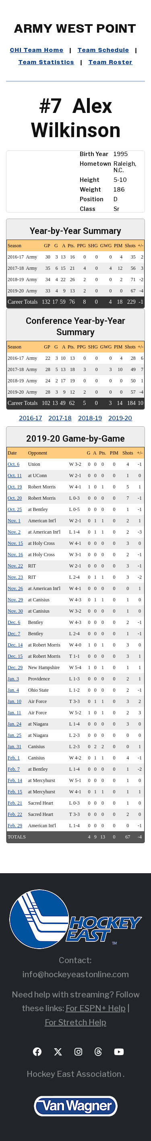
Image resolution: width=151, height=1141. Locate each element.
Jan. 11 (14, 712)
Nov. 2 (14, 532)
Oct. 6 (13, 464)
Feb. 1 (14, 758)
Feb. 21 (15, 803)
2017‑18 (60, 418)
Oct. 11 (15, 475)
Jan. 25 (14, 735)
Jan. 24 (14, 724)
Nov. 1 (14, 521)
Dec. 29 (15, 667)
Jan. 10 (14, 701)
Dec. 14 (15, 645)
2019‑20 (120, 418)
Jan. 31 (14, 746)
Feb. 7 (14, 769)
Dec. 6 (14, 622)
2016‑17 (30, 418)
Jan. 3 (13, 679)
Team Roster (111, 62)
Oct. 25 (15, 509)
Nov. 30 (15, 611)
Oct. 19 (15, 487)
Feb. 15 (15, 792)
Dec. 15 (15, 656)
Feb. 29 (15, 825)
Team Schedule (103, 50)
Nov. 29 (15, 600)
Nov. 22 (15, 566)
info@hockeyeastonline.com (76, 974)
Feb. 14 (15, 780)
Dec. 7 (14, 633)
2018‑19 (90, 418)
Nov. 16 (15, 554)
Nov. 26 (15, 588)
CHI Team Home (37, 50)
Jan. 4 (13, 690)
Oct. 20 (15, 498)
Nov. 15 (15, 543)
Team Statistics (46, 62)
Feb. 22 (15, 814)
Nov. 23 (15, 577)
